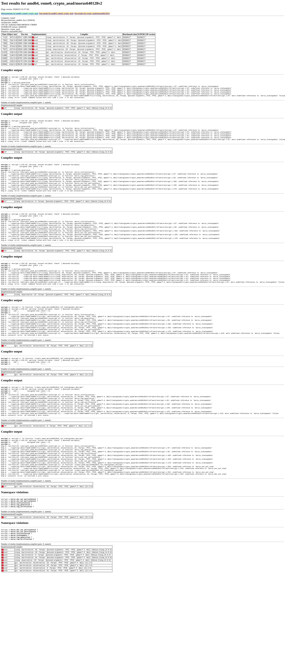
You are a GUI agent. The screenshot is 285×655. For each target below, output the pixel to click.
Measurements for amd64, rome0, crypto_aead (19, 13)
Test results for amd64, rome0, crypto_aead (56, 13)
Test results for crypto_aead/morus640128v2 (92, 13)
